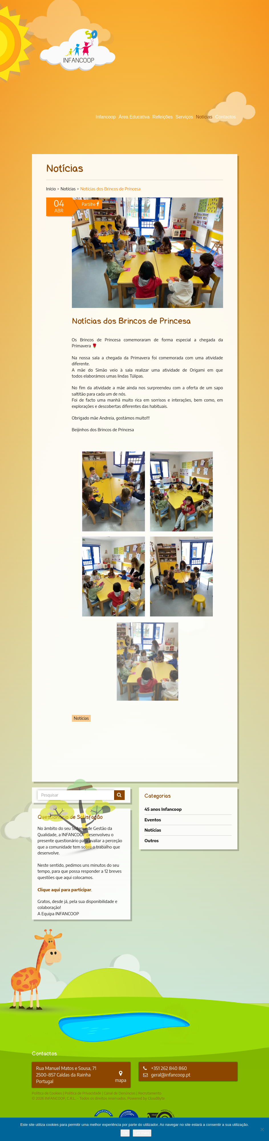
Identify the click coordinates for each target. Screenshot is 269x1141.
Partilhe (90, 204)
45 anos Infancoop (163, 809)
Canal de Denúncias (119, 1093)
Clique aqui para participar (64, 889)
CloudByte (156, 1098)
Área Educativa (134, 116)
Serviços (184, 116)
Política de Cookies (47, 1093)
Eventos (153, 819)
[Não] (262, 1129)
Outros (152, 840)
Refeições (162, 116)
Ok (125, 1133)
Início (51, 188)
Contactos (225, 116)
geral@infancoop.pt (171, 1075)
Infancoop (106, 116)
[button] (113, 491)
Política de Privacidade (83, 1093)
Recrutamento (149, 1093)
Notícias (204, 116)
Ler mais (142, 1133)
